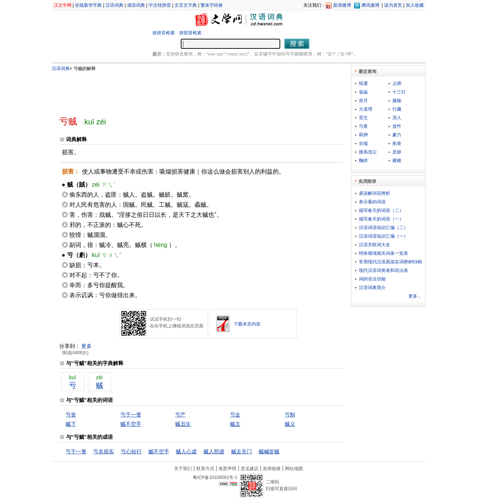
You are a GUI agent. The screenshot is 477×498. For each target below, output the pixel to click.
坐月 (363, 100)
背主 (363, 117)
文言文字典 (185, 5)
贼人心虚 (186, 451)
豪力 (396, 134)
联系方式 (205, 468)
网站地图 (294, 468)
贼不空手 (130, 424)
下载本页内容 (247, 324)
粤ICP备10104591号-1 (215, 477)
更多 (86, 346)
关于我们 (183, 468)
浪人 (396, 117)
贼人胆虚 (213, 451)
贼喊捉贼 (269, 451)
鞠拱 (363, 160)
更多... (414, 296)
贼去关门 (241, 451)
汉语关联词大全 (374, 244)
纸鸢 (363, 83)
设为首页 (393, 5)
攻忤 (396, 126)
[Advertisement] (189, 90)
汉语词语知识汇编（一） (383, 236)
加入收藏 (415, 5)
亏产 (180, 415)
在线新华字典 (88, 5)
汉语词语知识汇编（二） (383, 227)
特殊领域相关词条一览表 (383, 253)
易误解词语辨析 (374, 193)
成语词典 (136, 5)
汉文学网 (63, 5)
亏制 (290, 415)
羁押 (363, 134)
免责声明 (227, 468)
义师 (396, 83)
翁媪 (363, 92)
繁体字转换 (211, 5)
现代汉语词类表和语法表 (383, 270)
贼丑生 (183, 424)
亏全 (235, 415)
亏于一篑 (130, 415)
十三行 (399, 92)
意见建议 (250, 468)
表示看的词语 (372, 201)
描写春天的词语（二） (381, 210)
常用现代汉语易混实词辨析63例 (390, 261)
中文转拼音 (160, 5)
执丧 (396, 143)
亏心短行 (131, 451)
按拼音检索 (163, 32)
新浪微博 (342, 5)
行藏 (396, 109)
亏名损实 (103, 451)
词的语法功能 (372, 279)
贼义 (290, 424)
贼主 (235, 424)
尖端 (363, 143)
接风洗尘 (368, 152)
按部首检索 (190, 32)
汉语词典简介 (372, 287)
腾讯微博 (370, 5)
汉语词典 (114, 5)
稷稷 (396, 160)
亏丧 (71, 415)
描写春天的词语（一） (381, 219)
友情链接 (272, 468)
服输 (396, 100)
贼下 (71, 424)
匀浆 (363, 126)
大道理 (365, 109)
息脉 (396, 152)
